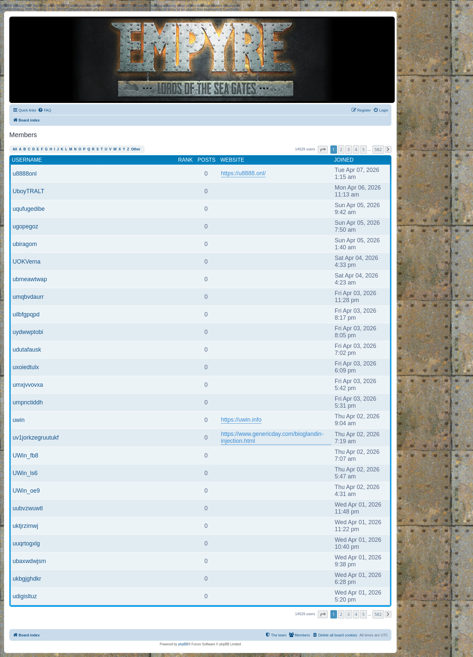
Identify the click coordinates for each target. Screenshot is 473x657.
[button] (323, 149)
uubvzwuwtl (28, 508)
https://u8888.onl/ (243, 173)
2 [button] (341, 149)
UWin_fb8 (25, 455)
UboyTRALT (28, 191)
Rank (185, 160)
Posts (207, 160)
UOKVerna (26, 261)
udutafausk (27, 349)
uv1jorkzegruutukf (36, 437)
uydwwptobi (28, 332)
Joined (344, 160)
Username (27, 160)
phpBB (183, 644)
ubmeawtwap (30, 279)
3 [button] (348, 149)
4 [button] (356, 149)
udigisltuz (25, 596)
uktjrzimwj (25, 526)
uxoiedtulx (26, 367)
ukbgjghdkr (27, 578)
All (15, 149)
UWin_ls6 (25, 473)
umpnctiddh (28, 402)
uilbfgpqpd (26, 314)
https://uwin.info (241, 419)
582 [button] (378, 149)
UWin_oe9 (26, 490)
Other (135, 149)
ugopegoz (25, 226)
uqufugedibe (29, 208)
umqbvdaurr (28, 296)
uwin (19, 420)
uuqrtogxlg (26, 543)
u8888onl (24, 173)
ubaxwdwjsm (29, 561)
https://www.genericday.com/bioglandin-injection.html (272, 437)
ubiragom (25, 244)
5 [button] (363, 149)
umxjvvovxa (28, 384)
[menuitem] (44, 110)
